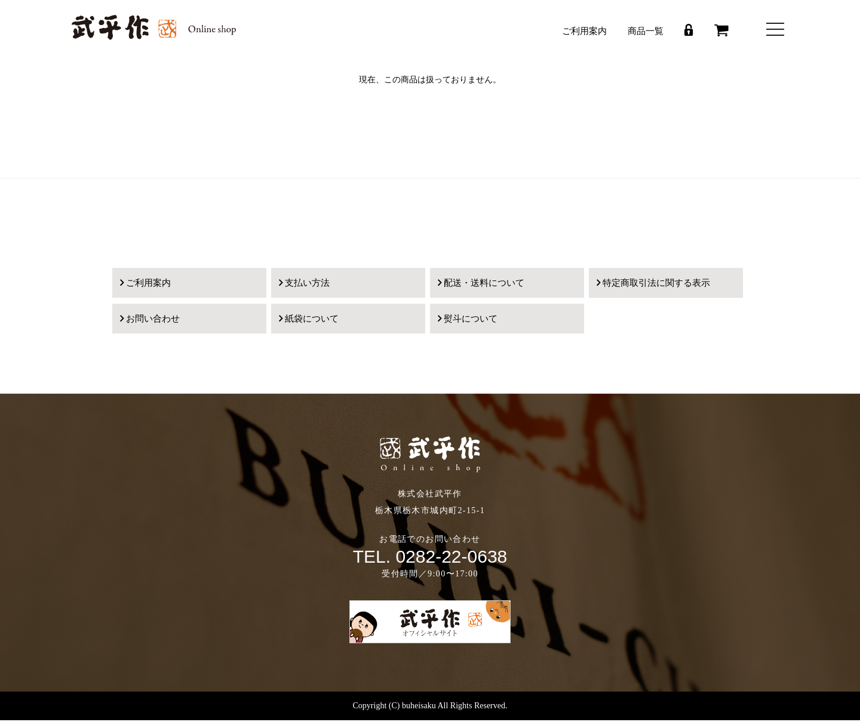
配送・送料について (484, 283)
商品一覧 (646, 31)
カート (721, 30)
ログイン (688, 30)
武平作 (154, 27)
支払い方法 (307, 283)
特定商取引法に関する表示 (656, 283)
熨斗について (470, 318)
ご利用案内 (584, 31)
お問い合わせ (153, 318)
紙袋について (312, 318)
